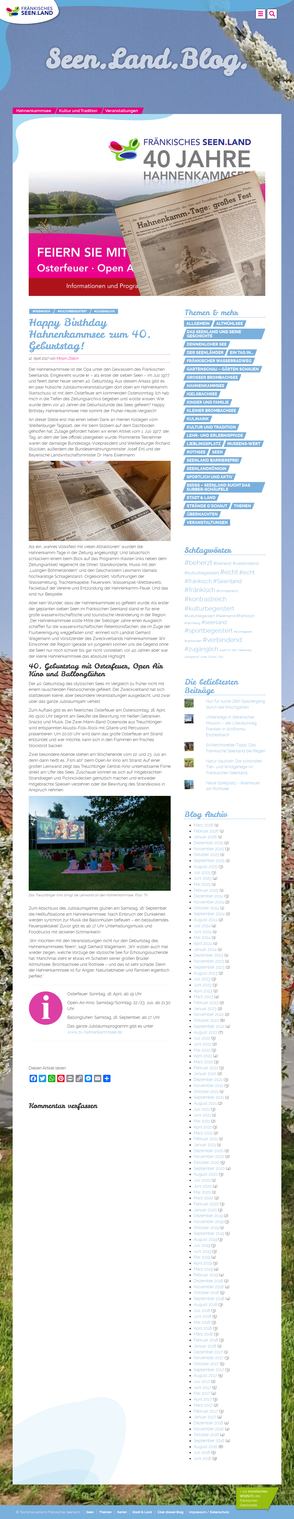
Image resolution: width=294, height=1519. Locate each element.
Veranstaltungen (121, 111)
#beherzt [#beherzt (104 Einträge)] (198, 563)
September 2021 (209, 1097)
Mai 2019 (202, 1257)
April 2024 (203, 943)
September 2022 (209, 1026)
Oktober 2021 (206, 1091)
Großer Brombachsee (212, 377)
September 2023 (209, 967)
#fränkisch (41, 311)
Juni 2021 (202, 1115)
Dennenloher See (207, 344)
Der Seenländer (205, 352)
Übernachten (202, 514)
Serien (122, 1512)
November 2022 (209, 1014)
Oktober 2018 (206, 1292)
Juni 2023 (203, 984)
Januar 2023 (205, 1008)
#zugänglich (104, 311)
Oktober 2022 (206, 1020)
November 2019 (208, 1221)
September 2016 (209, 1440)
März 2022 (203, 1061)
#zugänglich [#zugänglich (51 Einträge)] (201, 649)
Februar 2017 (206, 1411)
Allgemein (198, 323)
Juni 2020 (203, 1186)
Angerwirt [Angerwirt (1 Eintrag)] (225, 650)
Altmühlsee (229, 323)
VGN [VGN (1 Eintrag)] (220, 656)
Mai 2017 (202, 1393)
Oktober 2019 (206, 1227)
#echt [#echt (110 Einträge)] (229, 572)
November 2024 (209, 902)
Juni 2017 (202, 1387)
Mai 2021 (202, 1121)
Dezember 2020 (208, 1150)
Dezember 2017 (208, 1352)
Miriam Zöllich (68, 358)
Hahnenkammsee (33, 111)
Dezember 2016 (208, 1422)
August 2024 (206, 919)
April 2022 (203, 1055)
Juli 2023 (202, 978)
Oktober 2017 (206, 1363)
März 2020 (203, 1197)
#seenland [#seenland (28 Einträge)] (214, 622)
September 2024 (209, 913)
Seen (217, 452)
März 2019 (203, 1269)
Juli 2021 (202, 1109)
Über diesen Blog (170, 1512)
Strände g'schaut (207, 505)
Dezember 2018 (208, 1280)
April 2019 (203, 1263)
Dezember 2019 (208, 1215)
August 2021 (205, 1103)
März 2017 (203, 1405)
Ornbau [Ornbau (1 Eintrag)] (212, 656)
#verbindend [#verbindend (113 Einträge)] (222, 640)
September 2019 (209, 1233)
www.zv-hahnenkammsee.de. (95, 1032)
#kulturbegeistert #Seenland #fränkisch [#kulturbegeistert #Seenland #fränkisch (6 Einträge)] (219, 616)
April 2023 (203, 990)
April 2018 (203, 1328)
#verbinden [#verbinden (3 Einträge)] (192, 641)
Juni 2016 (202, 1458)
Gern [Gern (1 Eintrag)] (234, 650)
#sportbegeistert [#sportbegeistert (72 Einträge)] (208, 630)
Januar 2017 (205, 1416)
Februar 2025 (206, 890)
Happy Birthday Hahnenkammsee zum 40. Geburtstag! (90, 334)
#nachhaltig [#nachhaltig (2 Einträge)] (192, 623)
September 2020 (209, 1168)
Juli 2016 (202, 1452)
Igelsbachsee (202, 394)
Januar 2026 (205, 836)
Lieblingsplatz (204, 443)
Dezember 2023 (208, 955)
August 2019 (205, 1239)
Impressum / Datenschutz (209, 1512)
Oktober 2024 (206, 908)
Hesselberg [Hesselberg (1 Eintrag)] (245, 650)
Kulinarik (198, 418)
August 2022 (205, 1032)
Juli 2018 (202, 1310)
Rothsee (196, 452)
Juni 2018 (202, 1316)
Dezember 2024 (208, 896)
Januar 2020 (205, 1209)
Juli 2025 (202, 872)
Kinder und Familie (208, 402)
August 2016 (205, 1446)
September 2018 (209, 1298)
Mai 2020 (202, 1192)
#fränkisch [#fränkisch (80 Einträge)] (199, 590)
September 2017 (209, 1369)
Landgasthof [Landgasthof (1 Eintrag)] (191, 656)
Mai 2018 (202, 1322)
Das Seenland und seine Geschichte (214, 334)
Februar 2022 (206, 1067)
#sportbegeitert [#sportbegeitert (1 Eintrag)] (243, 631)
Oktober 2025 (206, 854)
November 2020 (209, 1156)
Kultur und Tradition (78, 111)
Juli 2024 (202, 925)
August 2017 (205, 1375)
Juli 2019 (202, 1245)
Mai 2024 (202, 937)
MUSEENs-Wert (243, 443)
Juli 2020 (202, 1180)
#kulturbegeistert (72, 311)
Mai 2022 (202, 1050)
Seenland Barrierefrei (213, 460)
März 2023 (203, 996)
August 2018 (205, 1304)
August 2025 (206, 866)
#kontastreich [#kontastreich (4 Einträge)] (227, 591)
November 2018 (209, 1286)
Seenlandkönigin (206, 468)
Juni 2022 (202, 1044)
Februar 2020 (206, 1203)
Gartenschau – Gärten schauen (223, 369)
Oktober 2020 (206, 1162)
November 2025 (209, 848)
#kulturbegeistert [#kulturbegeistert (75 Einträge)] (209, 608)
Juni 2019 (202, 1251)
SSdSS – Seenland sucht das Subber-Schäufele (218, 487)
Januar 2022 (205, 1073)
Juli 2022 (202, 1038)
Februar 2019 (206, 1274)
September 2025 (209, 860)
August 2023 (206, 973)
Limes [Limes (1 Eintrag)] (203, 656)
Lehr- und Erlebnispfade (215, 435)
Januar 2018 (205, 1346)
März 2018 (203, 1334)
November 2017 (208, 1357)
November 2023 (209, 961)
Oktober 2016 (206, 1434)
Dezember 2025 (208, 842)
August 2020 (206, 1174)
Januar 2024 (205, 949)
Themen (242, 505)
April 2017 (203, 1399)
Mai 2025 (202, 884)
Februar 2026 (206, 831)
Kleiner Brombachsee (211, 410)
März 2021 (203, 1132)
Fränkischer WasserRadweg (219, 360)
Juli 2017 (202, 1381)
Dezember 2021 (208, 1079)
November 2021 (208, 1085)
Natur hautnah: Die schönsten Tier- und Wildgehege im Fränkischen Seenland (234, 767)
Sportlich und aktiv (209, 476)
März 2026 (203, 825)
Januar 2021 (205, 1144)
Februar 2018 (206, 1340)
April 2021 (203, 1127)
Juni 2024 (203, 931)
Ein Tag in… (242, 352)
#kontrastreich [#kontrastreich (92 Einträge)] (205, 599)
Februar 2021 (206, 1138)
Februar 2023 (206, 1002)
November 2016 (209, 1428)
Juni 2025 (203, 878)
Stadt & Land (201, 497)
